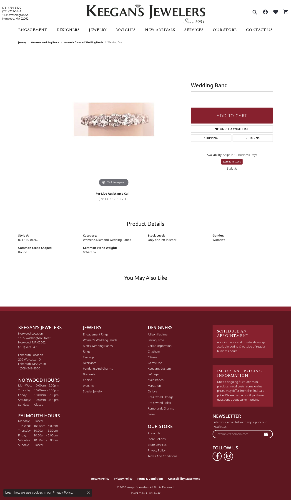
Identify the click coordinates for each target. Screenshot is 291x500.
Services (193, 29)
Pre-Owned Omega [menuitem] (160, 397)
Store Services (157, 445)
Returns (253, 138)
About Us (154, 433)
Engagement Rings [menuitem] (95, 334)
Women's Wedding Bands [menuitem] (100, 340)
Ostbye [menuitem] (152, 391)
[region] (113, 119)
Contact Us (259, 29)
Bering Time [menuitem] (156, 340)
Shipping (211, 138)
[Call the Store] (28, 347)
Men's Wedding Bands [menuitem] (98, 346)
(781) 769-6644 (11, 11)
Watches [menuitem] (88, 386)
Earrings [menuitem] (88, 357)
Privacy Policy (157, 450)
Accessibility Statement (184, 479)
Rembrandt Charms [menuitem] (161, 408)
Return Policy (100, 479)
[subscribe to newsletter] (266, 434)
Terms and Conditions (162, 456)
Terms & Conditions (150, 479)
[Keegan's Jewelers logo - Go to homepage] (145, 13)
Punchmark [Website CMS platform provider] (153, 493)
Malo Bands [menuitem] (155, 380)
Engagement (32, 29)
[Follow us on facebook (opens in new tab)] (217, 456)
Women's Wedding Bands (45, 42)
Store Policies (157, 439)
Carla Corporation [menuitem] (160, 346)
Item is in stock (232, 161)
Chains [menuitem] (87, 380)
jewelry (22, 42)
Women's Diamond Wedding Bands (83, 42)
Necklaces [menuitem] (89, 363)
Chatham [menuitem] (154, 351)
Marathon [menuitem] (154, 386)
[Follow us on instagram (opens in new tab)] (228, 456)
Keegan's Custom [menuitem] (159, 368)
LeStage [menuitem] (153, 374)
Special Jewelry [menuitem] (93, 391)
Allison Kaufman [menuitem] (158, 334)
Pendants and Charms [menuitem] (98, 368)
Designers (68, 29)
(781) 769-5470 (11, 8)
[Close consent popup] (88, 492)
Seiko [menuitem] (151, 414)
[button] (255, 12)
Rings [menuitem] (86, 351)
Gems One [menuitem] (155, 363)
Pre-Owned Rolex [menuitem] (159, 403)
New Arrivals (160, 29)
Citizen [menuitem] (152, 357)
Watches (126, 29)
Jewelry (98, 29)
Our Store (225, 29)
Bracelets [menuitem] (89, 374)
